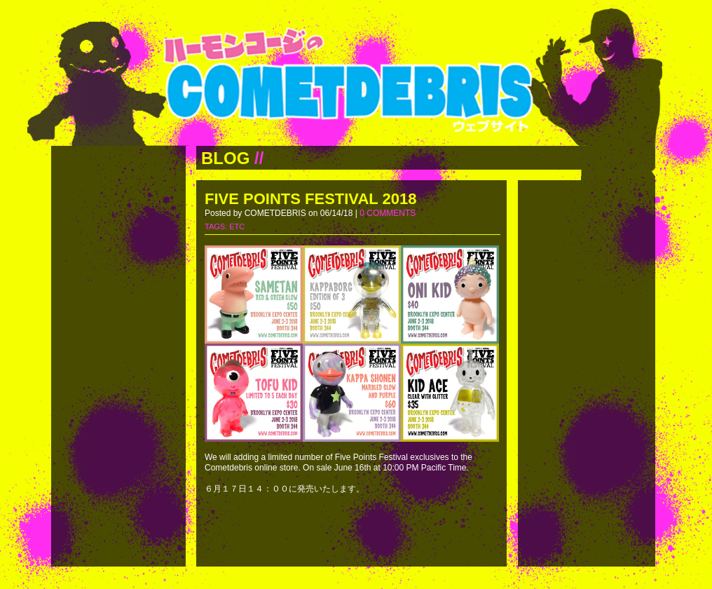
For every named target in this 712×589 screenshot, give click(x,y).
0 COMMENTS (388, 213)
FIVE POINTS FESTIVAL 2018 (310, 199)
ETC (237, 226)
